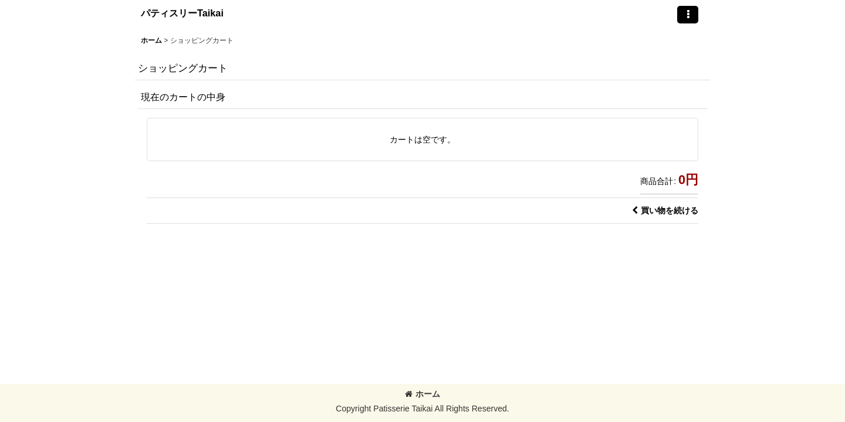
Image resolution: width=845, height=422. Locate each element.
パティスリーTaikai (182, 13)
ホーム (422, 394)
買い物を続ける (665, 210)
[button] (687, 14)
